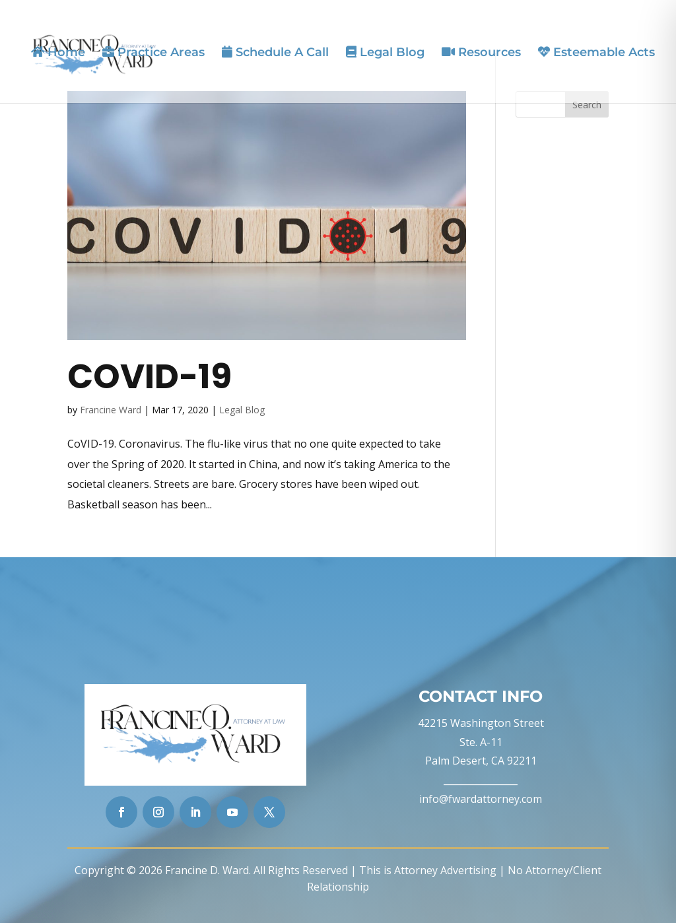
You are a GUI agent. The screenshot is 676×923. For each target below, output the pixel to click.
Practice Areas (153, 52)
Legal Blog (385, 52)
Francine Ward (110, 409)
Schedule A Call (275, 52)
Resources (481, 52)
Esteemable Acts (596, 52)
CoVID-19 (149, 376)
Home (58, 52)
